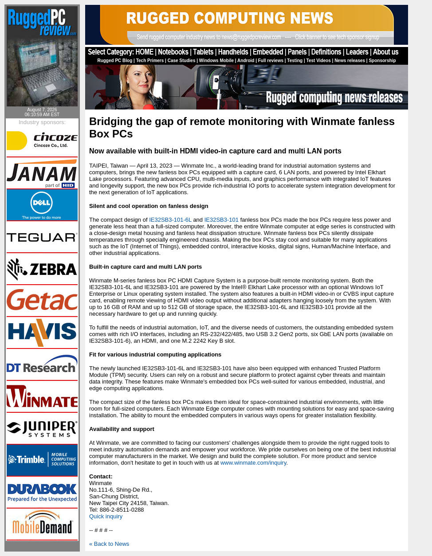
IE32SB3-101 (221, 219)
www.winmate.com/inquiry (253, 462)
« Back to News (109, 543)
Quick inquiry (105, 516)
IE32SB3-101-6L (170, 219)
